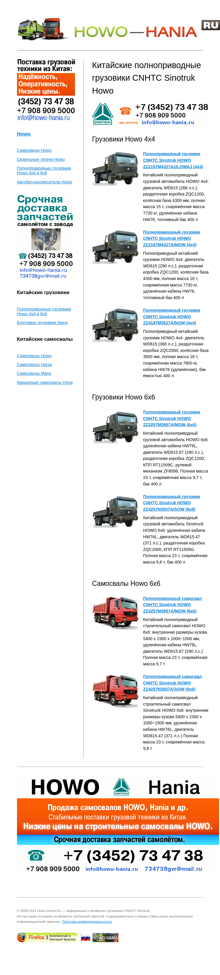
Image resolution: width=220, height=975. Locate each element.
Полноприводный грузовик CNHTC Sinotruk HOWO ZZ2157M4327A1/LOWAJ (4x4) (173, 160)
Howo (24, 134)
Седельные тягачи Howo (41, 159)
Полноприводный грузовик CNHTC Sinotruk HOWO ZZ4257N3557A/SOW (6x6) (171, 503)
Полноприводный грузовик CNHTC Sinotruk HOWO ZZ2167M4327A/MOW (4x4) (171, 238)
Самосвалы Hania (34, 364)
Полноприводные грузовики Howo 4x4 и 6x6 (44, 170)
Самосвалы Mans (34, 373)
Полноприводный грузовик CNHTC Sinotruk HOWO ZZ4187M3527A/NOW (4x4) (171, 316)
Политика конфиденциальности (87, 921)
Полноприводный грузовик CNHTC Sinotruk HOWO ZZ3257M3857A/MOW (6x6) (171, 418)
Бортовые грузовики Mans (42, 322)
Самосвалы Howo (34, 150)
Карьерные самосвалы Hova (45, 382)
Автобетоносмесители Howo (44, 182)
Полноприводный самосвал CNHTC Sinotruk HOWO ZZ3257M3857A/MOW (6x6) (172, 604)
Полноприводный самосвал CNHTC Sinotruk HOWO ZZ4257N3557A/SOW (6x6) (172, 682)
